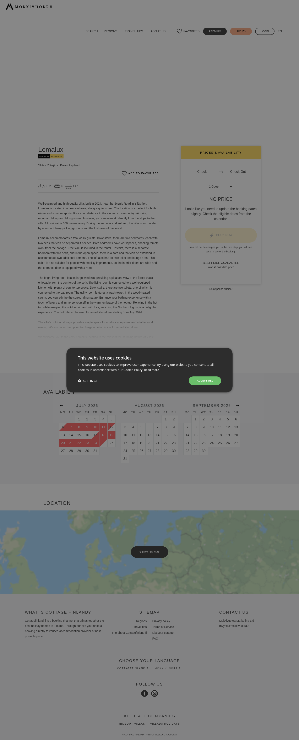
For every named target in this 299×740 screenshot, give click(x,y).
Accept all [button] (204, 381)
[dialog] (149, 370)
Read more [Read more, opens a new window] (152, 369)
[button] (87, 381)
